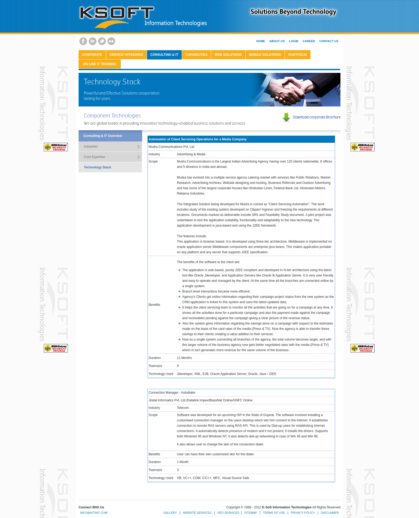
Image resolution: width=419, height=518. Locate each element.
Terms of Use (274, 512)
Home (260, 41)
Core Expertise (94, 157)
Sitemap (250, 512)
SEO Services (228, 512)
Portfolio (297, 55)
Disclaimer (330, 512)
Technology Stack (97, 167)
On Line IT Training (99, 64)
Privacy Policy (303, 512)
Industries (91, 146)
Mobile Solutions (265, 55)
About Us (277, 41)
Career (308, 41)
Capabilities (196, 55)
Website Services (197, 512)
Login (293, 41)
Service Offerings (126, 55)
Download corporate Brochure (316, 117)
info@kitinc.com (93, 512)
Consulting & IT (164, 55)
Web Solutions (228, 55)
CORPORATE (92, 55)
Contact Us (328, 41)
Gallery (170, 512)
